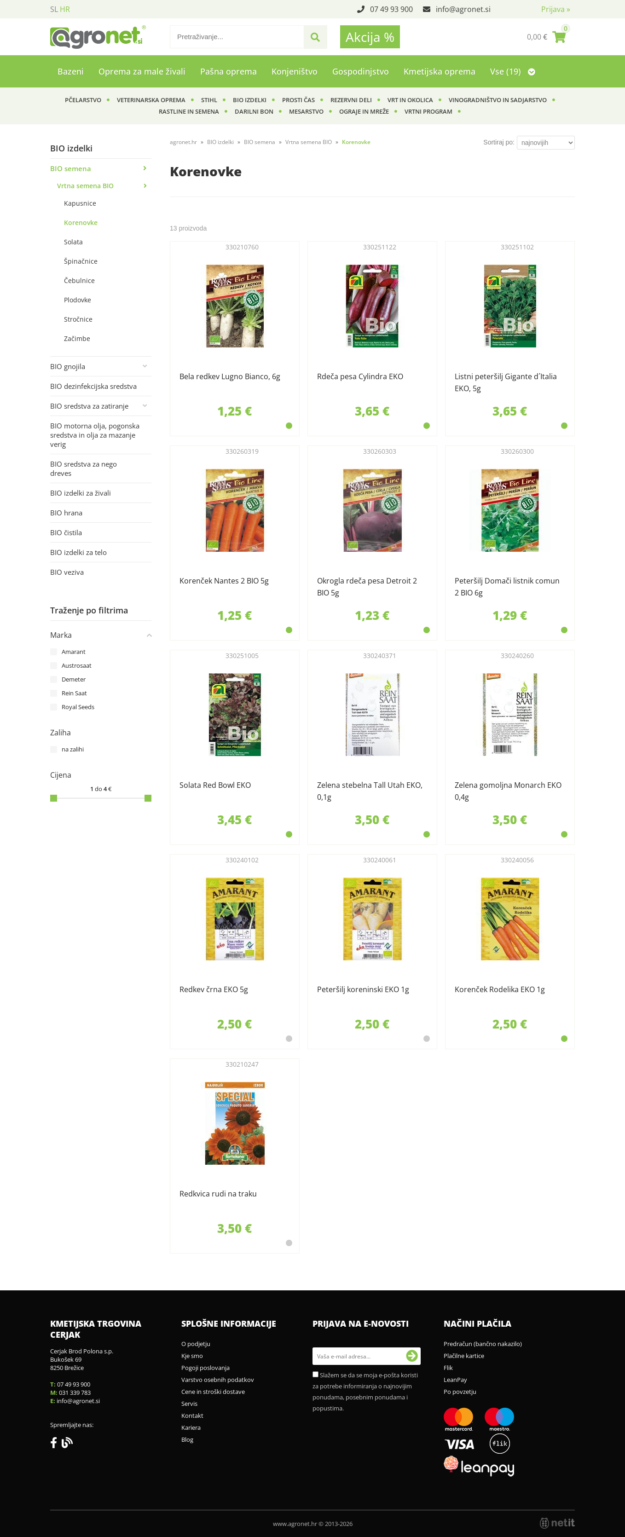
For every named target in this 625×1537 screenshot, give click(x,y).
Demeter (74, 679)
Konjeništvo (295, 71)
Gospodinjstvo (360, 71)
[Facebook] (56, 1444)
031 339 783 (75, 1392)
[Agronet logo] (98, 37)
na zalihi (73, 749)
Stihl (209, 100)
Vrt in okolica (410, 100)
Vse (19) (512, 71)
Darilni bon (254, 111)
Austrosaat (77, 665)
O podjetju (195, 1344)
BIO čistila (66, 532)
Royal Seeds (78, 707)
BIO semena (70, 168)
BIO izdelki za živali (80, 492)
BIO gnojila (67, 366)
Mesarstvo (306, 111)
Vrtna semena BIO (85, 185)
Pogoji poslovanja (205, 1368)
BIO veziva (67, 572)
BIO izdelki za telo (78, 552)
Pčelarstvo (83, 100)
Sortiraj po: (499, 142)
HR (65, 9)
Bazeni (71, 71)
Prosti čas (298, 100)
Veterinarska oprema (151, 100)
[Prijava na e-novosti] (412, 1356)
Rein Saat (74, 693)
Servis (189, 1403)
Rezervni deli (351, 100)
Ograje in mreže (364, 111)
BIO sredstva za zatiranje (89, 405)
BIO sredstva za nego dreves (83, 468)
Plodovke (77, 299)
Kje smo (192, 1356)
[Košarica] (546, 37)
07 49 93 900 (391, 9)
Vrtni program (428, 111)
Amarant (74, 651)
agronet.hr (183, 142)
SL (54, 9)
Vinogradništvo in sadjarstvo (498, 100)
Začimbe (77, 338)
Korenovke (81, 222)
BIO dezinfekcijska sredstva (93, 386)
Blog (187, 1439)
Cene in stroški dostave (213, 1391)
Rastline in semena (189, 111)
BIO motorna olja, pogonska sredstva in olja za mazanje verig (94, 435)
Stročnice (78, 319)
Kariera (191, 1427)
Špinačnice (81, 261)
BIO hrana (66, 512)
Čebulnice (79, 280)
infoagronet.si (463, 9)
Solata (73, 241)
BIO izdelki (249, 100)
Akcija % (370, 37)
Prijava (555, 9)
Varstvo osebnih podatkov (217, 1379)
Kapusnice (80, 203)
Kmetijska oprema (439, 71)
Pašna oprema (228, 71)
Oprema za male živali (141, 71)
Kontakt (192, 1415)
